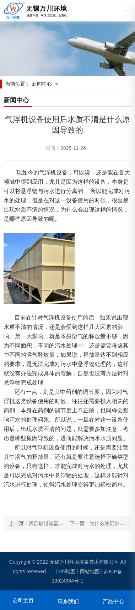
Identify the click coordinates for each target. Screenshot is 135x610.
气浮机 (47, 172)
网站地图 (90, 571)
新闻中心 (42, 84)
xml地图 (67, 571)
